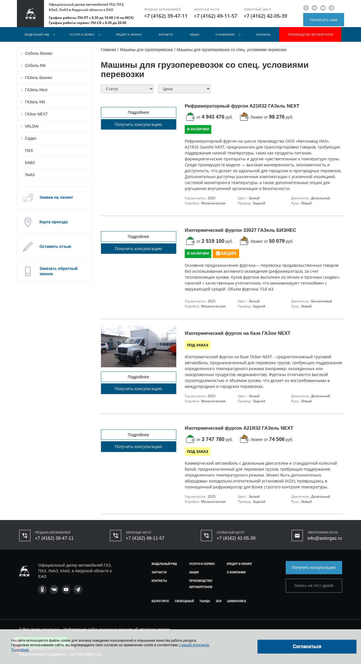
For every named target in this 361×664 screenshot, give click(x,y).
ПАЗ (29, 150)
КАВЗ (30, 162)
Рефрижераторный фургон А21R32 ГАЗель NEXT (242, 106)
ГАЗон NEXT (36, 114)
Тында (204, 601)
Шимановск (236, 601)
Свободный (184, 601)
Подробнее (138, 112)
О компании (225, 34)
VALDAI (32, 126)
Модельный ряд (37, 34)
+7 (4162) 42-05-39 (265, 15)
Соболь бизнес (39, 53)
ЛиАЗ (30, 174)
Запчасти (166, 34)
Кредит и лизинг (129, 34)
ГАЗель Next (36, 90)
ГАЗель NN (35, 102)
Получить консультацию (138, 124)
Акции (194, 34)
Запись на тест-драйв (313, 585)
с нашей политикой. (194, 645)
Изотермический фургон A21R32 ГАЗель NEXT (239, 428)
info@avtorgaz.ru (324, 538)
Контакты (263, 34)
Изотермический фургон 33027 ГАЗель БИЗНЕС (240, 230)
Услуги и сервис (82, 34)
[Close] (306, 647)
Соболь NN (35, 65)
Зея (218, 601)
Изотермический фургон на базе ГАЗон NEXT (237, 333)
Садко (30, 138)
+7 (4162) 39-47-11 (166, 15)
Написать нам (323, 19)
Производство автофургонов (310, 34)
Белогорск (160, 601)
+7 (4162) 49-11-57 (215, 15)
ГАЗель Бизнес (38, 77)
